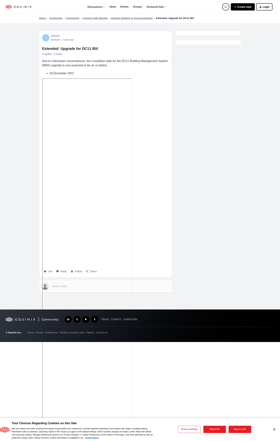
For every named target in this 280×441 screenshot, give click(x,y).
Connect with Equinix (95, 18)
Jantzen (55, 35)
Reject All (214, 429)
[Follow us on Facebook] (94, 319)
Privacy (39, 332)
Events (124, 6)
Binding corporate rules (72, 332)
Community (56, 18)
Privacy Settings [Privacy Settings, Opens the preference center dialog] (189, 429)
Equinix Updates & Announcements (132, 18)
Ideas (113, 6)
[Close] (274, 429)
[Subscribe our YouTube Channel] (85, 319)
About (105, 319)
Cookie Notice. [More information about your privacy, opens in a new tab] (92, 438)
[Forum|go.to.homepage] (19, 7)
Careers (116, 319)
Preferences (51, 332)
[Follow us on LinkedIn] (68, 319)
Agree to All (240, 429)
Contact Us (102, 332)
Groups (137, 6)
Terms (30, 332)
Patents (90, 332)
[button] (243, 6)
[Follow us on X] (77, 319)
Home (42, 18)
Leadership (130, 319)
